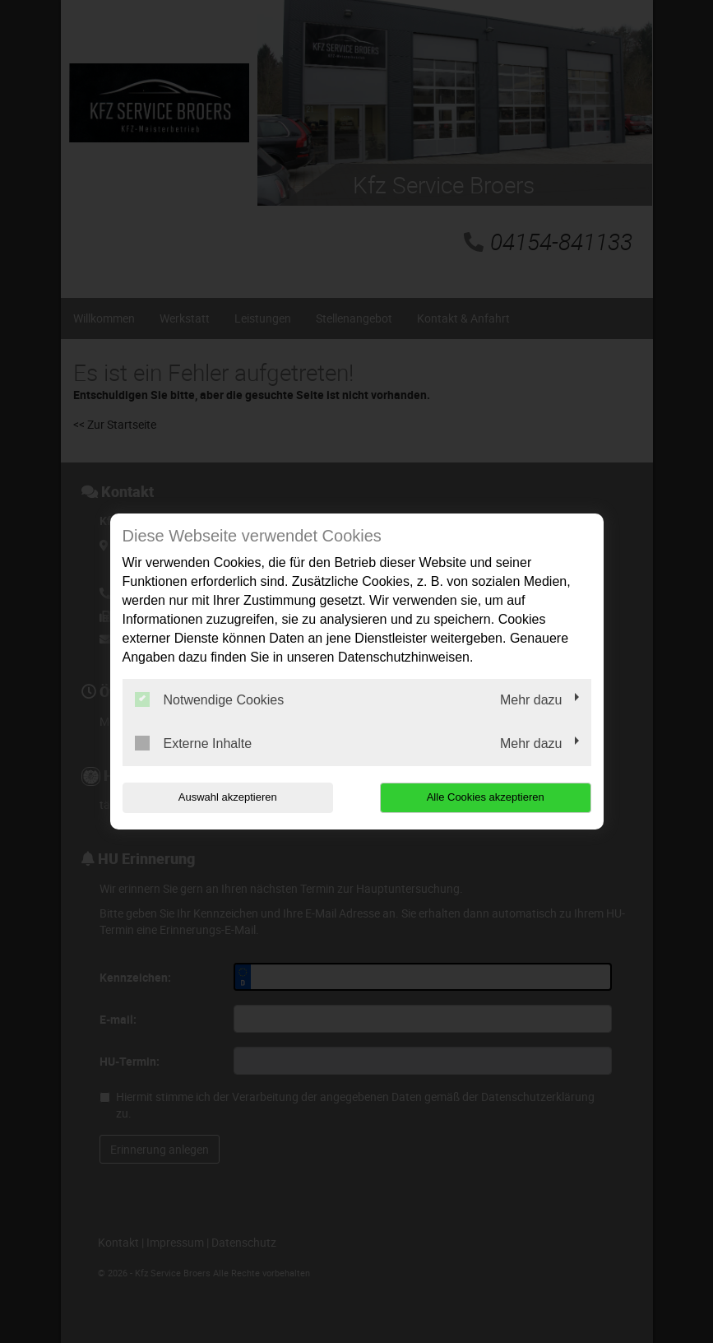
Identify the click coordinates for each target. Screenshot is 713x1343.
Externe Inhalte (193, 743)
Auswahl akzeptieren (227, 797)
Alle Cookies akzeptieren (485, 797)
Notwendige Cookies (210, 699)
